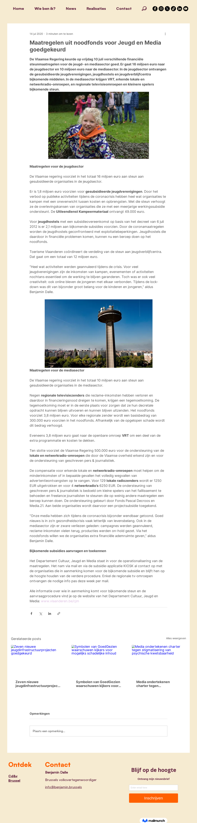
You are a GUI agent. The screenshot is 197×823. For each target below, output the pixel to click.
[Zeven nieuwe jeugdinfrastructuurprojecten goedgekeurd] (38, 660)
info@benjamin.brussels (63, 787)
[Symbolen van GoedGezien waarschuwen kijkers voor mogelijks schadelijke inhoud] (99, 660)
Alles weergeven (176, 638)
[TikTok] (173, 8)
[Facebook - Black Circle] (155, 8)
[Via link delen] (59, 613)
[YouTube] (185, 8)
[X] (167, 8)
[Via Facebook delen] (31, 613)
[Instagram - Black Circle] (161, 8)
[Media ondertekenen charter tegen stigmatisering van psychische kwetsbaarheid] (159, 660)
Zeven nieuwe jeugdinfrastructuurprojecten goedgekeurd (37, 684)
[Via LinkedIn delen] (49, 613)
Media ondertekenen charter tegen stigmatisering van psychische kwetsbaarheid (158, 684)
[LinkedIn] (179, 8)
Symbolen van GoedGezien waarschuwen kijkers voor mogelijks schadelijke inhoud (98, 684)
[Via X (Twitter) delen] (40, 613)
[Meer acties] (165, 33)
